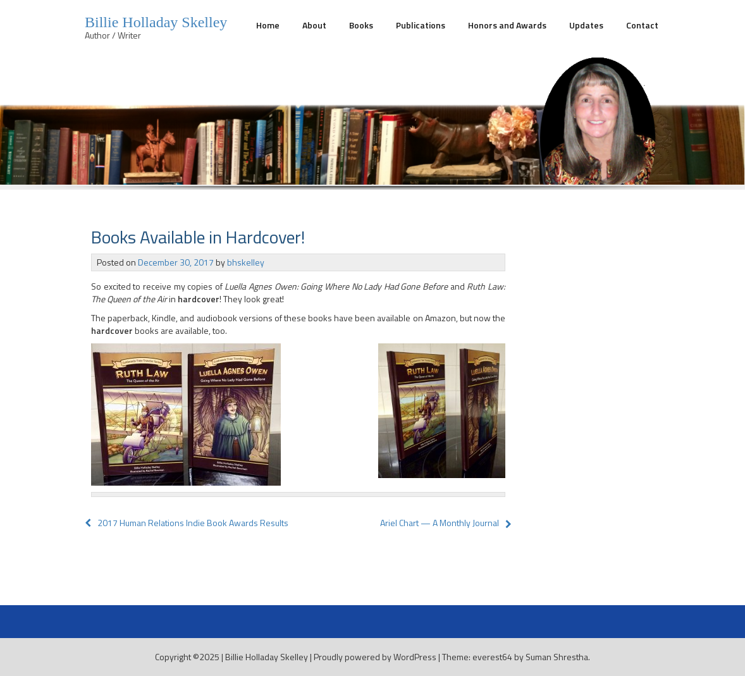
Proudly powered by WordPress (375, 656)
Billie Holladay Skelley (156, 22)
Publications (420, 25)
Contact (642, 25)
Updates (586, 25)
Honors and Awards (507, 25)
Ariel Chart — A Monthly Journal (439, 522)
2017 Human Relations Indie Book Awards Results (186, 522)
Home (268, 25)
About (314, 25)
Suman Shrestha (557, 656)
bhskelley (245, 262)
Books (361, 25)
